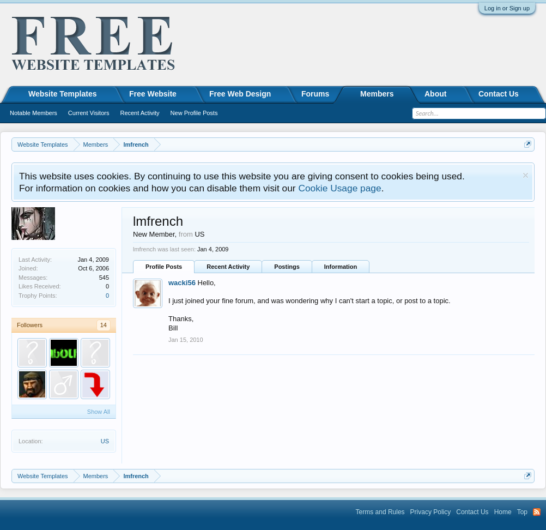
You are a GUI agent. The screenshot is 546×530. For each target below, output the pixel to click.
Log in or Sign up (507, 8)
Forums (315, 93)
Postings (286, 266)
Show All (98, 411)
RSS (537, 512)
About (435, 93)
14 (103, 325)
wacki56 (182, 283)
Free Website (153, 93)
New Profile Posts (194, 113)
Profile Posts (163, 266)
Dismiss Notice (525, 175)
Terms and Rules (380, 512)
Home (503, 512)
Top (522, 512)
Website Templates (62, 93)
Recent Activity (228, 266)
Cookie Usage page (339, 188)
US (105, 441)
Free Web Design (240, 93)
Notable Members (33, 113)
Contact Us (498, 93)
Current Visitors (89, 113)
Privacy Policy (430, 512)
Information (340, 266)
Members (376, 93)
